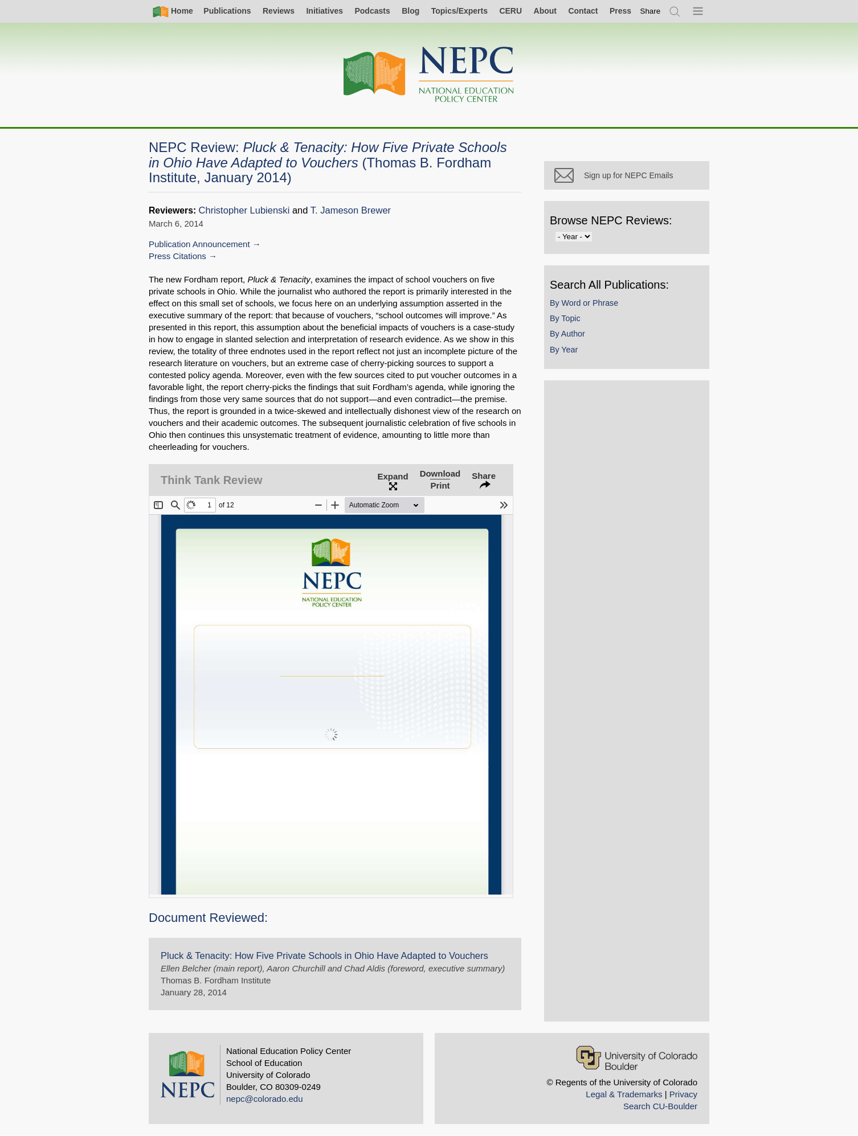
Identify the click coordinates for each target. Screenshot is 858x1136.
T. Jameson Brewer (350, 210)
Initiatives (324, 10)
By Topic (565, 318)
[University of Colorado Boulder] (636, 1058)
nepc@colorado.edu (264, 1099)
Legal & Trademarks (624, 1094)
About (545, 10)
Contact (583, 10)
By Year (564, 349)
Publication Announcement (199, 244)
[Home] (429, 75)
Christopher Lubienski (244, 210)
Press (620, 10)
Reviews (279, 10)
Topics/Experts (459, 10)
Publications (227, 10)
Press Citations (177, 256)
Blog (410, 10)
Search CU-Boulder (660, 1106)
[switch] (650, 11)
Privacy (683, 1094)
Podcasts (372, 10)
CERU (510, 10)
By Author (567, 333)
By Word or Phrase (584, 302)
